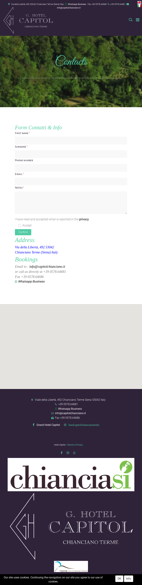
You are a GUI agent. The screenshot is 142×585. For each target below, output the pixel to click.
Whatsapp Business (75, 4)
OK (119, 578)
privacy (84, 219)
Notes (19, 187)
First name (22, 133)
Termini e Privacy (75, 445)
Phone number (24, 160)
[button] (23, 232)
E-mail (19, 174)
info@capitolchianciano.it (69, 8)
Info (128, 578)
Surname (21, 146)
